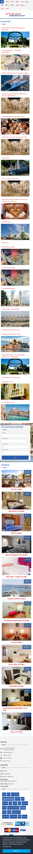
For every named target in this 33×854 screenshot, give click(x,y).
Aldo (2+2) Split (16, 533)
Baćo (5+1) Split (16, 489)
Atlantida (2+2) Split (16, 686)
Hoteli (10, 803)
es (17, 1)
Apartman (8, 798)
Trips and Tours (13, 816)
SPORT (4, 812)
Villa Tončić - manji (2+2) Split (16, 577)
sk (18, 5)
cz (3, 8)
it (12, 1)
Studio (9, 812)
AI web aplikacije (15, 794)
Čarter (22, 798)
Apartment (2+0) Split (16, 511)
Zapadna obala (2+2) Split (17, 599)
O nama (4, 807)
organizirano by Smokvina (13, 807)
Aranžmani (17, 798)
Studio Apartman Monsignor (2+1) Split (15, 709)
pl (8, 8)
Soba (22, 808)
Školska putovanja (16, 812)
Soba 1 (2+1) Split (16, 732)
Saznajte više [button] (7, 846)
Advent (8, 794)
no (13, 5)
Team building (6, 816)
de (8, 1)
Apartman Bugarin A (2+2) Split (16, 555)
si (2, 5)
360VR (4, 794)
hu (7, 5)
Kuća (19, 803)
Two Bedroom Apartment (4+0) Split (16, 620)
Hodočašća (5, 803)
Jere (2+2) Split (16, 642)
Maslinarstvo (25, 803)
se (27, 1)
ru (23, 5)
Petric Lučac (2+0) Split (17, 664)
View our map (6, 761)
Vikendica (25, 816)
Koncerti (15, 803)
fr (22, 1)
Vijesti (19, 816)
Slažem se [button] (16, 851)
